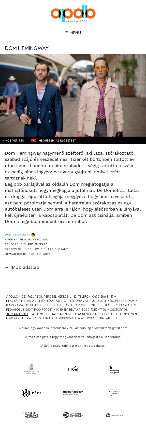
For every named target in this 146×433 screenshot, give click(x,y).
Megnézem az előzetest (53, 140)
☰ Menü (73, 33)
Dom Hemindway (17, 234)
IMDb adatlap (22, 267)
